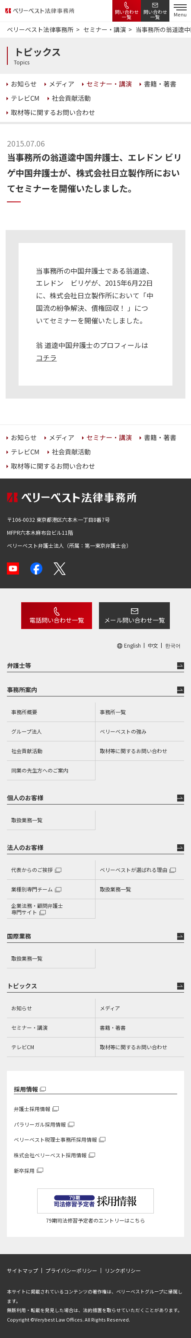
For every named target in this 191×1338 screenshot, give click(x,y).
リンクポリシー (123, 1270)
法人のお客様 (25, 847)
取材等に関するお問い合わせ (133, 750)
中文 (153, 645)
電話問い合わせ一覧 (56, 620)
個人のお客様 (25, 797)
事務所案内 (22, 689)
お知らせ (21, 1008)
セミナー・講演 (29, 1027)
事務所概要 (24, 711)
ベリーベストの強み (123, 731)
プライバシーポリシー (71, 1270)
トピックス (22, 985)
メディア (110, 1008)
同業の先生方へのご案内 (39, 770)
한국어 (173, 645)
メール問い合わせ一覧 (134, 620)
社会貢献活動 (26, 750)
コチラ (46, 357)
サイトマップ (22, 1270)
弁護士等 (19, 665)
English (132, 645)
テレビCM (22, 1047)
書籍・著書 (113, 1027)
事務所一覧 (113, 711)
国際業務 (19, 936)
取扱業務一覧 (26, 820)
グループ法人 (26, 731)
